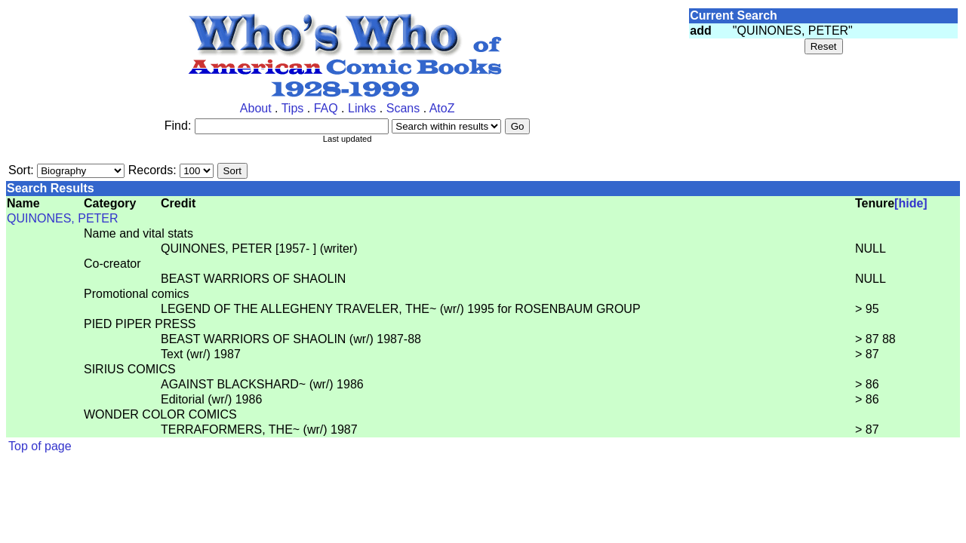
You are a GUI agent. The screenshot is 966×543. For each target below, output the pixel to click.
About (256, 108)
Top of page (40, 446)
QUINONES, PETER (62, 218)
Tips (292, 108)
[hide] (911, 203)
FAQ (326, 108)
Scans (403, 108)
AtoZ (442, 108)
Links (362, 108)
